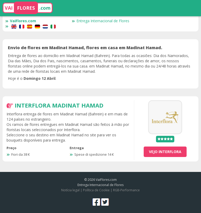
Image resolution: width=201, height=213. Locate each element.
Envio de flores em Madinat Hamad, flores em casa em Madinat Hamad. (85, 48)
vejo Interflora (165, 151)
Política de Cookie (96, 190)
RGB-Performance (126, 190)
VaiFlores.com (20, 20)
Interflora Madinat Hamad (59, 105)
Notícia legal (70, 190)
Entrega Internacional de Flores (100, 20)
